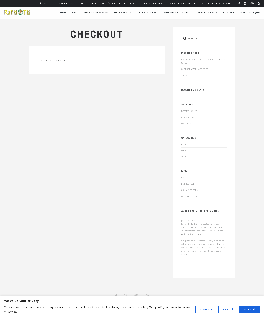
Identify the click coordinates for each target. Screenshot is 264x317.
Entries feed (188, 184)
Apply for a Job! (250, 12)
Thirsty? (185, 75)
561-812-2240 (97, 3)
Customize (206, 309)
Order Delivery (147, 12)
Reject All (228, 309)
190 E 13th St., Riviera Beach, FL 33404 (64, 3)
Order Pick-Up (123, 12)
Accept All (249, 309)
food (184, 144)
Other (184, 156)
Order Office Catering (176, 12)
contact (228, 12)
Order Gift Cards (207, 12)
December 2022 (189, 111)
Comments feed (189, 190)
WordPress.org (189, 196)
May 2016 (186, 123)
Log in (184, 177)
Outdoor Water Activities (194, 69)
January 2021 (188, 117)
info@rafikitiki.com (218, 3)
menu (75, 12)
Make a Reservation (96, 12)
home (63, 12)
